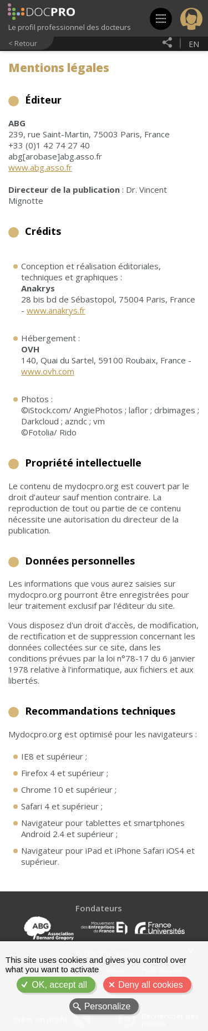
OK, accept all (59, 984)
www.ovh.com (47, 371)
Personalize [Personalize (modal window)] (107, 1006)
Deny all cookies (150, 984)
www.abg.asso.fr (40, 167)
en (194, 44)
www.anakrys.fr (56, 310)
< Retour (22, 43)
